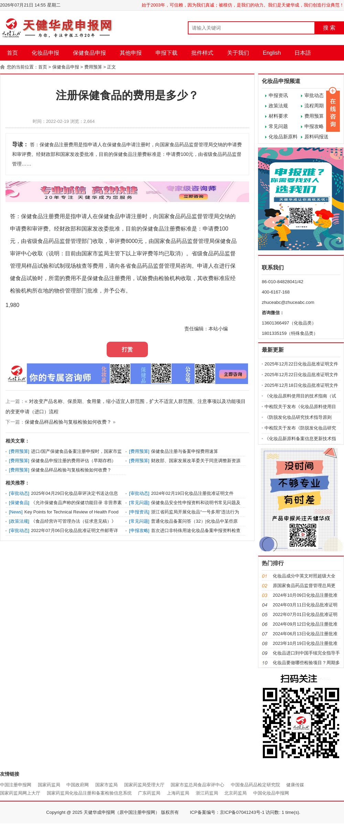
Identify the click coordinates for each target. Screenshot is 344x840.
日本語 (302, 53)
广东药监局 (149, 793)
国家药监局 (49, 784)
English (272, 53)
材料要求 (278, 116)
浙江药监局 (207, 793)
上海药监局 (178, 793)
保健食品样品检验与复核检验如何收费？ (68, 422)
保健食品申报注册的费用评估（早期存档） (73, 460)
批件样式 (202, 53)
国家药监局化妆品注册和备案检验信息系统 (89, 793)
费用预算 (93, 67)
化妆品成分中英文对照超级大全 (304, 575)
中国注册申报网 (15, 784)
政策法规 (278, 105)
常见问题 (278, 126)
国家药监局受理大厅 (144, 784)
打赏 (127, 349)
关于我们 (238, 53)
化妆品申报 (45, 53)
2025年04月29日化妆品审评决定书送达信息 (74, 493)
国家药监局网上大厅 (20, 793)
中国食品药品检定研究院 (255, 784)
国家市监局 (106, 784)
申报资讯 (278, 95)
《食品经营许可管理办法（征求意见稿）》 (73, 521)
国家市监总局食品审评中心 (197, 784)
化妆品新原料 (283, 136)
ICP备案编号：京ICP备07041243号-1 (227, 812)
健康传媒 (295, 784)
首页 (12, 53)
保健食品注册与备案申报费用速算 (184, 451)
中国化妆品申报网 (271, 793)
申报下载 (166, 53)
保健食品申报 (89, 53)
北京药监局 (235, 793)
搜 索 (329, 28)
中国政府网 (77, 784)
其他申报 (131, 53)
